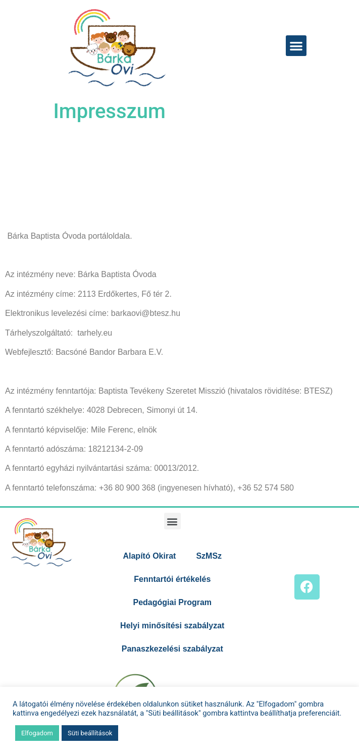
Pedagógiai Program (172, 602)
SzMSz (209, 556)
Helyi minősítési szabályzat (172, 625)
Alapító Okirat (149, 556)
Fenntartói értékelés (172, 579)
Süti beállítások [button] (90, 733)
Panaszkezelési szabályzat (172, 648)
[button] (296, 45)
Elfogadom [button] (37, 733)
